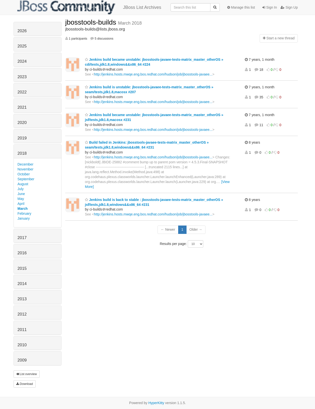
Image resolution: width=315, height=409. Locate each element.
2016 (22, 253)
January (23, 218)
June (21, 194)
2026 (22, 31)
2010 (22, 345)
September (25, 179)
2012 (22, 314)
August (22, 184)
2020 (22, 122)
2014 (22, 283)
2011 (22, 329)
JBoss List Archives (89, 7)
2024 (22, 61)
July (20, 189)
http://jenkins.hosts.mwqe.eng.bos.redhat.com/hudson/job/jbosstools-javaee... (153, 74)
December (25, 164)
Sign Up (289, 7)
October (23, 174)
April (20, 204)
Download (24, 384)
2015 (22, 268)
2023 (22, 77)
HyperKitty (156, 403)
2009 (22, 360)
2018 (22, 153)
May (20, 199)
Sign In (269, 7)
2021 (22, 107)
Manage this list (241, 7)
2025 (22, 46)
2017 (22, 237)
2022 (22, 92)
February (24, 213)
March (22, 209)
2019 (22, 138)
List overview (26, 374)
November (25, 169)
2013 (22, 299)
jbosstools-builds (91, 22)
